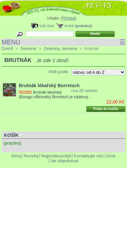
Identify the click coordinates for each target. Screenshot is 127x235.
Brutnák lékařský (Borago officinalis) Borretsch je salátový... (55, 94)
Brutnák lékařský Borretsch (49, 85)
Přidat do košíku (106, 109)
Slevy (16, 155)
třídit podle (58, 71)
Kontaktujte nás (88, 155)
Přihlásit (68, 18)
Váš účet (46, 26)
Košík (69, 26)
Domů (7, 48)
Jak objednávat (64, 160)
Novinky (31, 155)
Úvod (110, 155)
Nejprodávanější (56, 155)
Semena (28, 48)
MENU (63, 42)
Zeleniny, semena (60, 48)
